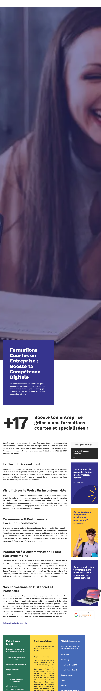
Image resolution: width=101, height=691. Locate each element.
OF (88, 4)
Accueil (27, 4)
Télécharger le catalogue (83, 445)
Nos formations (69, 4)
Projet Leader (29, 9)
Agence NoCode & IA (40, 4)
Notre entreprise (55, 4)
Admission (80, 4)
